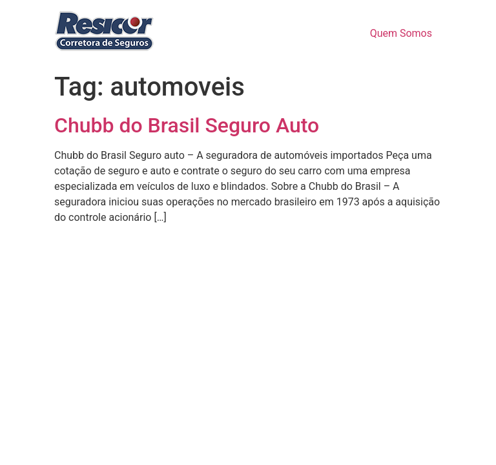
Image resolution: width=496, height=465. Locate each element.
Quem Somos (401, 33)
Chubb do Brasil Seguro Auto (186, 125)
